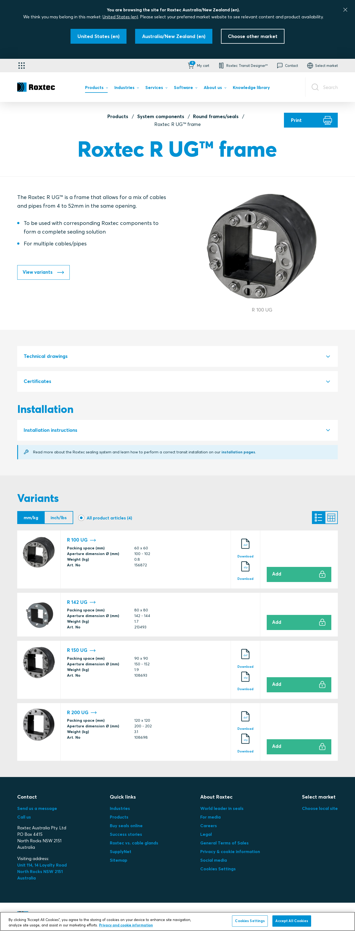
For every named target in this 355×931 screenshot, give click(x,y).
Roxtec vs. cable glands (134, 843)
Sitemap (118, 860)
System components (160, 116)
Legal (206, 834)
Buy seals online (126, 825)
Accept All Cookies (291, 921)
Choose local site (320, 808)
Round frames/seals (215, 116)
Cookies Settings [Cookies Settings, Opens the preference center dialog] (250, 921)
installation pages (239, 452)
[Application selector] (21, 65)
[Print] (311, 120)
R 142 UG (81, 602)
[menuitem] (96, 89)
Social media (213, 860)
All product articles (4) (109, 518)
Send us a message (37, 808)
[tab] (177, 356)
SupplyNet (120, 851)
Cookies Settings (218, 868)
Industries (120, 808)
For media (210, 817)
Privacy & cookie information (230, 851)
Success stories (126, 834)
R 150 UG (81, 650)
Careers (208, 825)
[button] (198, 65)
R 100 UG (81, 540)
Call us (24, 817)
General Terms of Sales (224, 843)
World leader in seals (222, 808)
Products (117, 116)
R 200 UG (82, 712)
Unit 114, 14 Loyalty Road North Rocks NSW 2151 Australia (42, 871)
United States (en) (120, 16)
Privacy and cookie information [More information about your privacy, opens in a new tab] (126, 925)
